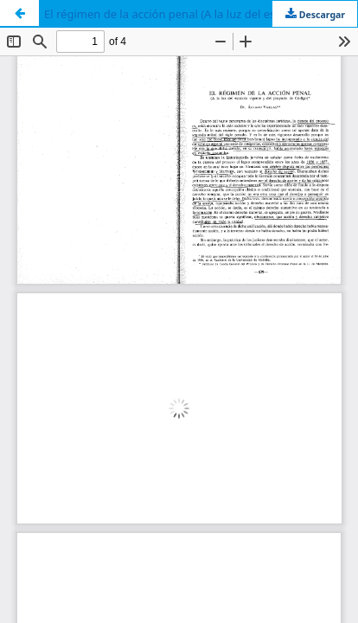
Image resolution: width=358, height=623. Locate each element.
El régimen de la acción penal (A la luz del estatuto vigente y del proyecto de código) (200, 14)
